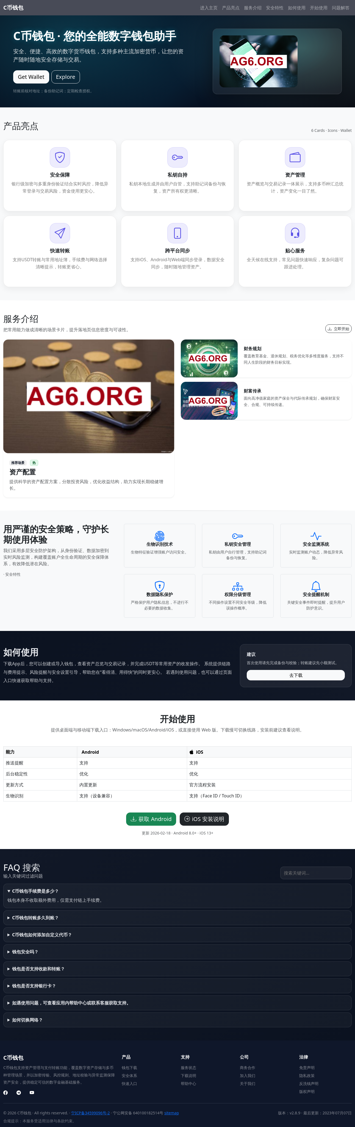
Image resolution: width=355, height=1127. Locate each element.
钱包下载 (129, 1067)
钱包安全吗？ (25, 952)
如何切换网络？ (27, 1020)
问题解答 (341, 8)
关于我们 (247, 1083)
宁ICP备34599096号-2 (90, 1112)
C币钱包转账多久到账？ (35, 918)
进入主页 (209, 8)
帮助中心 (188, 1083)
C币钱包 (13, 7)
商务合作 (247, 1067)
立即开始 (338, 328)
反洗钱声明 (308, 1083)
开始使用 (319, 8)
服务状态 (188, 1067)
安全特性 (275, 8)
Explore (65, 76)
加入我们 (247, 1075)
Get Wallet (31, 76)
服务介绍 (253, 8)
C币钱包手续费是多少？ (35, 891)
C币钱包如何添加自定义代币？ (42, 935)
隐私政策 (307, 1075)
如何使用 (297, 8)
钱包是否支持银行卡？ (34, 986)
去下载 (296, 675)
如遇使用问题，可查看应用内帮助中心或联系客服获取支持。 (71, 1003)
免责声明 (307, 1067)
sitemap (171, 1112)
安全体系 (129, 1075)
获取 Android (151, 819)
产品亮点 (231, 8)
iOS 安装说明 (204, 819)
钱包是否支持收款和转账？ (38, 969)
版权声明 (307, 1091)
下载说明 (188, 1075)
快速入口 (129, 1083)
